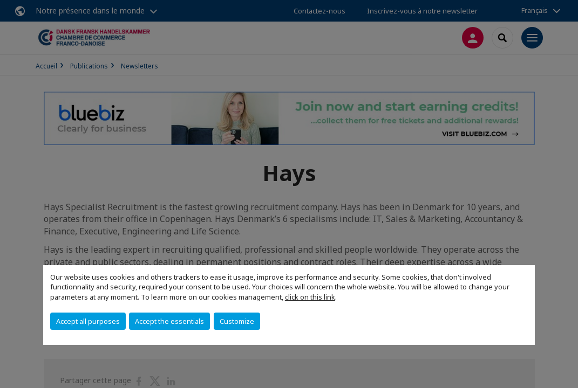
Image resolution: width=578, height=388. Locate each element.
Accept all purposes (88, 321)
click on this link (310, 297)
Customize (237, 321)
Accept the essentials (169, 321)
